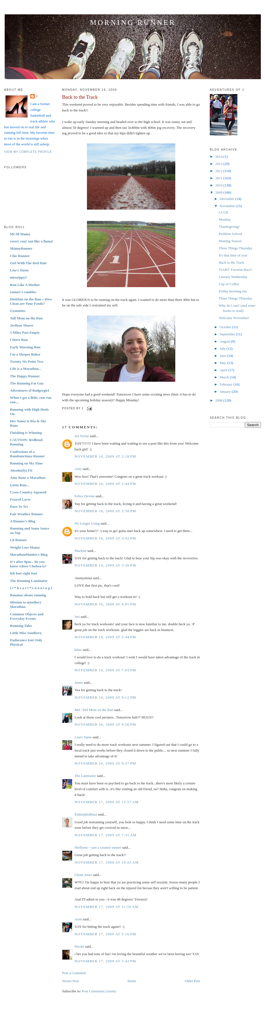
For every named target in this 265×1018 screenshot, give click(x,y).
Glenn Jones (83, 875)
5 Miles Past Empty (25, 332)
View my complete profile (28, 151)
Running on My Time (26, 463)
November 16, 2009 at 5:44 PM (105, 637)
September (228, 334)
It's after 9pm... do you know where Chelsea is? (28, 564)
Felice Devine (85, 496)
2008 (219, 400)
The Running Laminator (29, 581)
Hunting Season (230, 241)
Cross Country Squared (28, 492)
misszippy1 (18, 277)
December (227, 199)
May (223, 363)
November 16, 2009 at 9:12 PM (105, 697)
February (227, 384)
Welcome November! (234, 318)
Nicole (79, 946)
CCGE (223, 212)
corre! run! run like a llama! (31, 241)
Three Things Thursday (235, 248)
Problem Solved (230, 234)
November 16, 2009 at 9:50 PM (105, 724)
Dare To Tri (19, 506)
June (223, 356)
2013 (219, 164)
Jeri (77, 616)
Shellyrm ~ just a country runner (98, 847)
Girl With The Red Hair (28, 263)
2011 (219, 178)
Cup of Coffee (229, 284)
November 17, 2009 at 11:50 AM (107, 907)
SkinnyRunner (21, 248)
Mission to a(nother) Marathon (25, 604)
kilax (78, 650)
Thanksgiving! (229, 227)
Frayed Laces (20, 499)
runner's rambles (23, 292)
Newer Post (70, 981)
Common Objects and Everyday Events (26, 616)
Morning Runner (133, 22)
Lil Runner (18, 540)
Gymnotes (17, 311)
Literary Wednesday (233, 277)
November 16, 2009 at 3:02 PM (105, 538)
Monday (224, 219)
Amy (78, 469)
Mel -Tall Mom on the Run (94, 710)
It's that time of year (233, 255)
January (226, 391)
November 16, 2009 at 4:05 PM (105, 604)
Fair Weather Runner (26, 514)
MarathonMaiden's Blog (28, 554)
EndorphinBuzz (86, 814)
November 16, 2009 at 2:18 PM (105, 456)
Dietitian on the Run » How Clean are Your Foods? (31, 301)
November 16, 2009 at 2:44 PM (105, 484)
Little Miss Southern (25, 633)
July (223, 348)
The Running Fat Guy (27, 383)
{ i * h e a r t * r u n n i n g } (31, 588)
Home (132, 981)
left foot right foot (23, 573)
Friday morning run (233, 291)
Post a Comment (74, 973)
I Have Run (19, 340)
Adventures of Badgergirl (29, 390)
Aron (78, 919)
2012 (219, 171)
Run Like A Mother (25, 285)
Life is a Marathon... (25, 369)
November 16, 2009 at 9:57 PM (105, 763)
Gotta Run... (19, 485)
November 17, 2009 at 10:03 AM (107, 862)
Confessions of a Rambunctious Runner (27, 454)
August (225, 341)
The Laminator (85, 776)
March (225, 377)
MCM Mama (20, 234)
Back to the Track (80, 97)
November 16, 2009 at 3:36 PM (105, 565)
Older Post (192, 981)
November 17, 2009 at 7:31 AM (106, 835)
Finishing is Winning (26, 433)
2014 (219, 156)
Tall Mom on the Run (26, 318)
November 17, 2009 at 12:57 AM (107, 802)
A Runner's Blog (22, 521)
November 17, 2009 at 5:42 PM (105, 961)
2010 (219, 185)
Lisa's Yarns (19, 270)
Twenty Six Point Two (26, 361)
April (224, 370)
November (228, 206)
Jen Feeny (82, 436)
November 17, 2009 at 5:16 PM (105, 934)
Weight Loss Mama (25, 547)
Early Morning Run (25, 347)
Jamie (79, 682)
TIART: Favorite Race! (235, 270)
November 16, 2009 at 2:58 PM (105, 511)
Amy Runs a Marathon (27, 477)
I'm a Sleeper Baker (25, 354)
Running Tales (21, 626)
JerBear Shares (21, 325)
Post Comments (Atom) (99, 991)
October (226, 327)
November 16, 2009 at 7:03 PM (105, 670)
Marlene (80, 551)
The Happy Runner (25, 376)
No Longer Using (87, 523)
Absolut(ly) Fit (21, 470)
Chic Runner (20, 256)
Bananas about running (28, 595)
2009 (219, 192)
